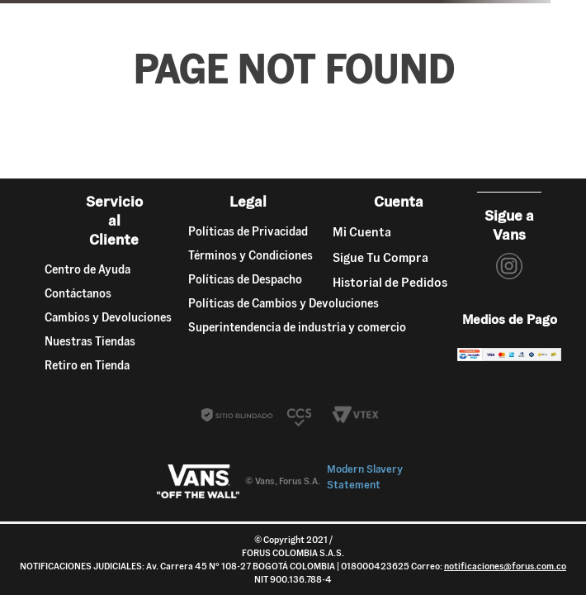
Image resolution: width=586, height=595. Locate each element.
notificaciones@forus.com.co (505, 566)
